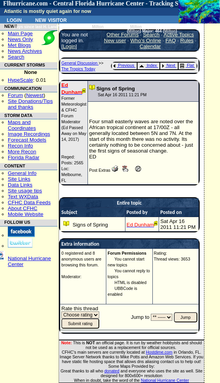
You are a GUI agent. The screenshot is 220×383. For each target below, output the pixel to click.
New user (115, 40)
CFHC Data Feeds (29, 202)
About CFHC (23, 208)
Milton (98, 27)
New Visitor (51, 19)
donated (112, 371)
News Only (20, 39)
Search (16, 57)
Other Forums (123, 35)
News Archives (25, 51)
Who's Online (145, 40)
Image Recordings (29, 134)
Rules (186, 40)
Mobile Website (25, 214)
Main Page (20, 33)
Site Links (19, 179)
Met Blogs (19, 45)
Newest (34, 95)
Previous (123, 65)
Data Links (20, 185)
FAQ (170, 40)
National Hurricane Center (165, 380)
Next (168, 65)
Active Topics (179, 35)
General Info (22, 173)
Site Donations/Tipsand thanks (30, 104)
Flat (187, 65)
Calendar (150, 46)
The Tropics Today (78, 69)
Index (148, 65)
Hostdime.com (159, 352)
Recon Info (20, 146)
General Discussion (79, 63)
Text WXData (23, 197)
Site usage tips (25, 191)
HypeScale (20, 80)
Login (14, 19)
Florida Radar (23, 157)
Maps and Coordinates (22, 125)
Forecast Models (27, 140)
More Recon (22, 152)
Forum (15, 95)
